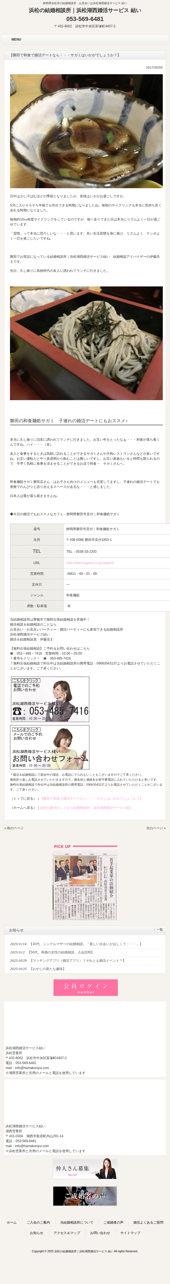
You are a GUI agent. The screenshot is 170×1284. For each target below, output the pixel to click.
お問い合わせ (100, 1233)
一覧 (160, 929)
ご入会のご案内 (38, 1222)
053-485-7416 (60, 658)
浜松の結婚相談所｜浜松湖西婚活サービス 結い (85, 10)
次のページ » (156, 828)
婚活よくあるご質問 (148, 1222)
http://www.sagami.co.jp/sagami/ (90, 563)
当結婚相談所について (76, 1222)
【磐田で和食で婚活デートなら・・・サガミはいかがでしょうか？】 (91, 799)
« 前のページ (14, 828)
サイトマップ (130, 1233)
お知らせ (36, 1233)
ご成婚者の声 (113, 1222)
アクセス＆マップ (67, 1233)
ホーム (12, 1222)
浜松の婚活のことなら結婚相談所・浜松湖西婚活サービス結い (86, 808)
